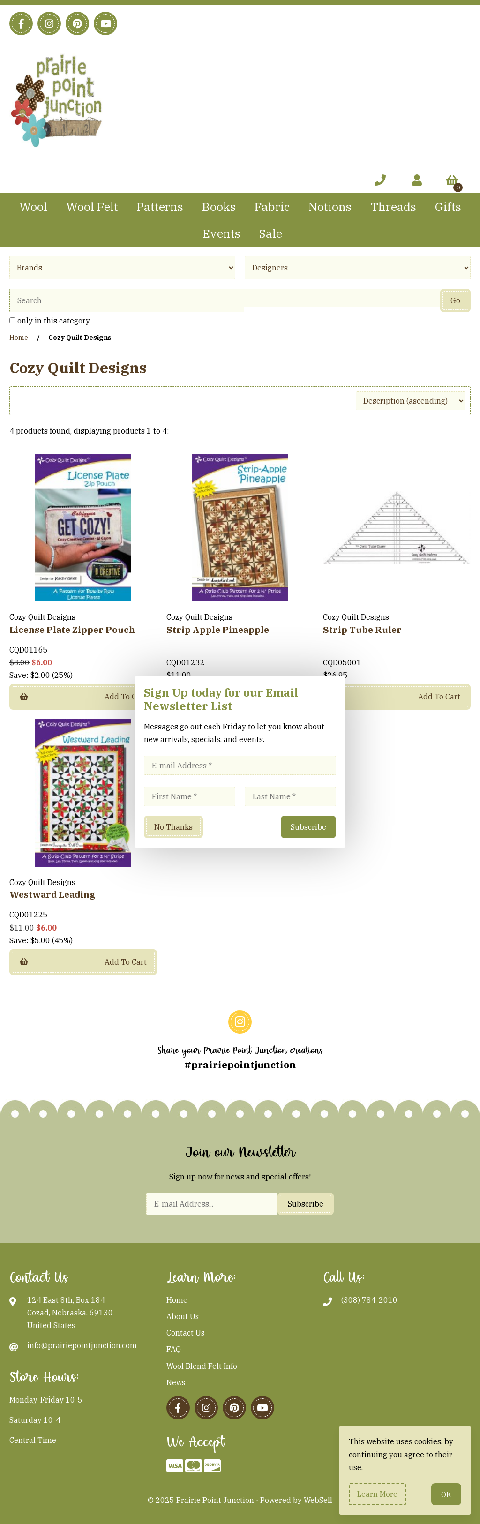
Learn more (377, 1494)
